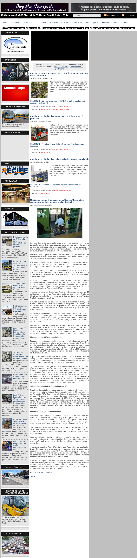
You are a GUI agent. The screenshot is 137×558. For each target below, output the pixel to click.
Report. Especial (91, 23)
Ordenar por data (61, 67)
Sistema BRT (16, 23)
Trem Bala (54, 23)
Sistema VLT (29, 23)
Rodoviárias (106, 23)
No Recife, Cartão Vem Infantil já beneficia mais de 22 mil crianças (20, 422)
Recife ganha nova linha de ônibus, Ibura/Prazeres (20, 377)
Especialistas (77, 23)
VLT (67, 109)
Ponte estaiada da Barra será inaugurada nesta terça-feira (20, 309)
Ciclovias (64, 23)
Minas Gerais (45, 109)
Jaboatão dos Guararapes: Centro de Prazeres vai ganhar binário (20, 355)
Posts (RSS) (129, 15)
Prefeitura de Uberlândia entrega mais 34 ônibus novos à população (56, 117)
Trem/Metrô (42, 23)
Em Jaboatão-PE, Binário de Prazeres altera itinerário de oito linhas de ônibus (19, 332)
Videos (116, 23)
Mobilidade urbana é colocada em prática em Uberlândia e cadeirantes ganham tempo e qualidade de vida (57, 201)
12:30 (56, 106)
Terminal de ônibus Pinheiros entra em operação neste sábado (20, 287)
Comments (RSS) (114, 15)
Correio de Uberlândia (43, 473)
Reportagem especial (58, 109)
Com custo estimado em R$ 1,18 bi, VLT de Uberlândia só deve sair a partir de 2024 (59, 74)
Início (5, 23)
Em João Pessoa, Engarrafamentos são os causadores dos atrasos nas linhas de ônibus (20, 399)
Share (32, 476)
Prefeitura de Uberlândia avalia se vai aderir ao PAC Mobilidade (59, 159)
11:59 (56, 190)
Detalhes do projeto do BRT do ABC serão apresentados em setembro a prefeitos (20, 242)
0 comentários (66, 106)
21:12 (56, 149)
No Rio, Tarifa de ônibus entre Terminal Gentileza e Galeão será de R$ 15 (20, 265)
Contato (126, 23)
